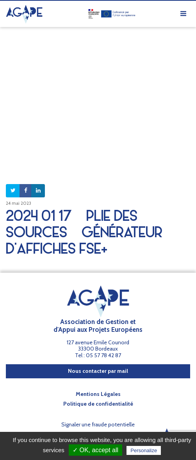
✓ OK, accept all (95, 450)
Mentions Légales (98, 393)
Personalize (143, 450)
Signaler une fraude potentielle (98, 424)
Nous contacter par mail (98, 370)
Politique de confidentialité (98, 403)
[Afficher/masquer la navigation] (183, 14)
